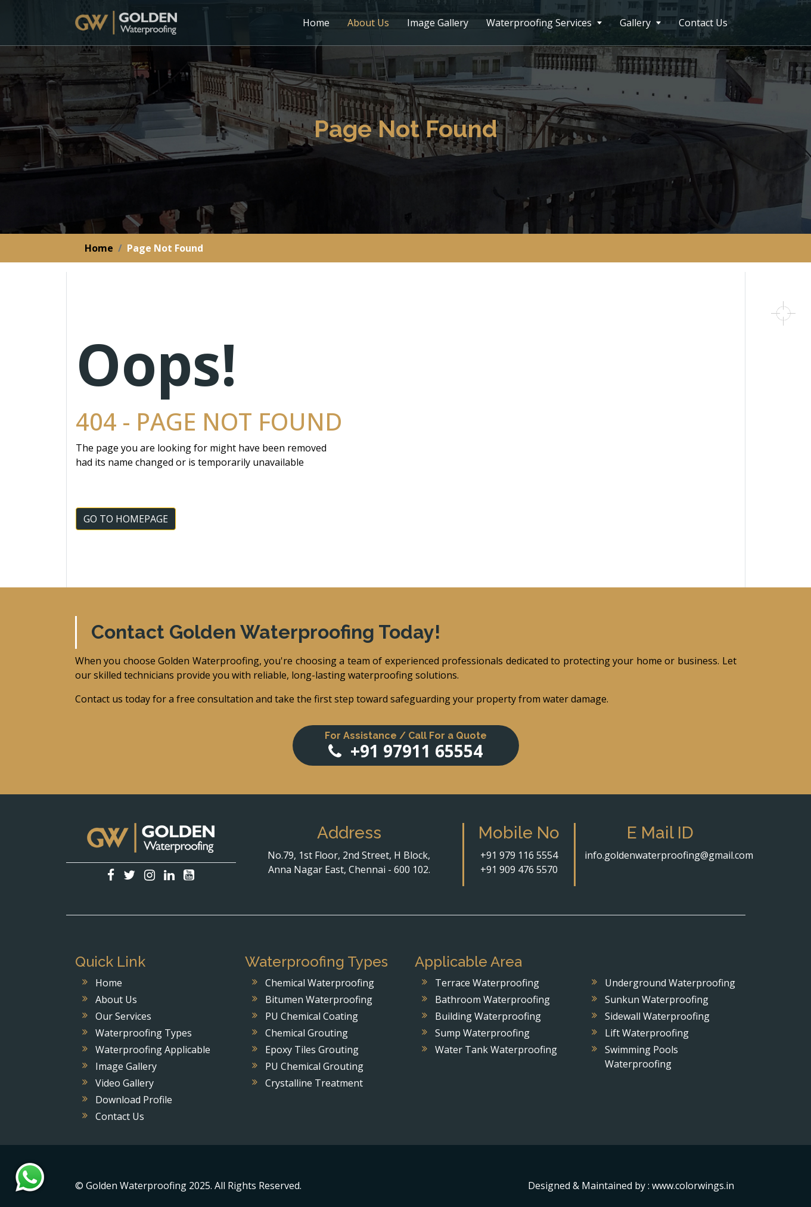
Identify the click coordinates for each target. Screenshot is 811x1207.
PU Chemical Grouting (314, 1066)
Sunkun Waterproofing (657, 999)
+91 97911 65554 (405, 746)
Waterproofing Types (143, 1032)
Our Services (123, 1016)
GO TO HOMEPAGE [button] (125, 518)
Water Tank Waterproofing (496, 1049)
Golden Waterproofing (126, 23)
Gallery (640, 22)
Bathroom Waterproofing (492, 999)
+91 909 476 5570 (519, 869)
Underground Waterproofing (670, 982)
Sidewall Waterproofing (657, 1016)
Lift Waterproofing (647, 1032)
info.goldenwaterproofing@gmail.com (669, 855)
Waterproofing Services (544, 22)
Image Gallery (437, 22)
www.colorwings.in (693, 1185)
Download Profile (133, 1099)
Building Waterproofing (488, 1016)
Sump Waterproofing (482, 1032)
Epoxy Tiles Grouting (312, 1049)
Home (316, 22)
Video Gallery (124, 1083)
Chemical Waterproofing (319, 982)
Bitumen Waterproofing (318, 999)
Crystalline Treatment (314, 1083)
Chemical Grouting (306, 1032)
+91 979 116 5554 (519, 855)
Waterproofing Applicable (152, 1049)
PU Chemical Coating (311, 1016)
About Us (368, 22)
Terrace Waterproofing (487, 982)
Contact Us (703, 22)
